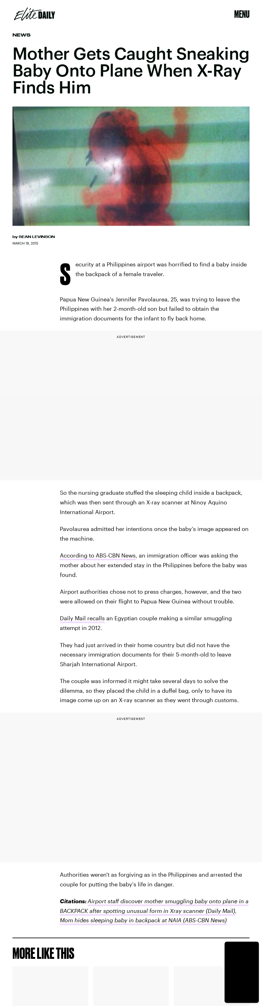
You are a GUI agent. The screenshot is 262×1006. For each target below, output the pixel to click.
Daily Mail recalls (82, 618)
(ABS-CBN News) (204, 920)
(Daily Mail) (220, 910)
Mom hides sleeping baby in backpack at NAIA (121, 920)
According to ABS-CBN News (98, 555)
